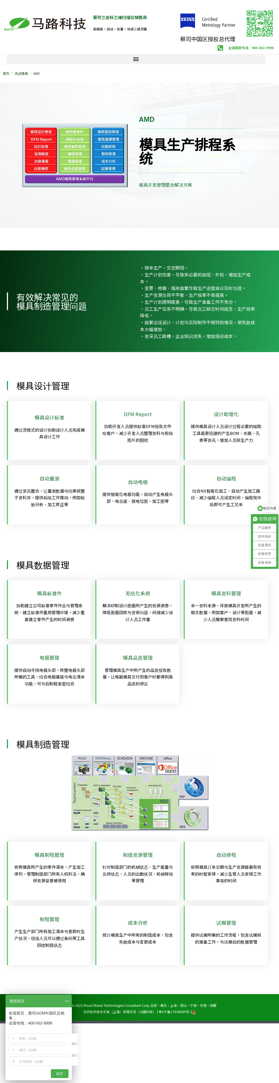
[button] (136, 59)
